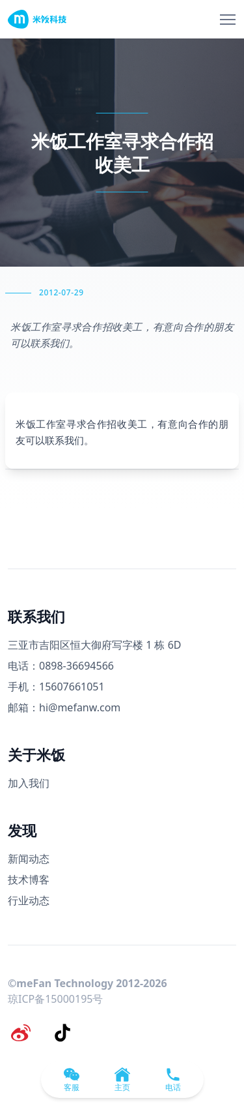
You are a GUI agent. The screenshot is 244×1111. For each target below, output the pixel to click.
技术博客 (28, 879)
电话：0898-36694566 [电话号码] (61, 666)
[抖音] (62, 1033)
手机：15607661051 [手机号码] (56, 686)
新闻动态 (28, 859)
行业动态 (28, 900)
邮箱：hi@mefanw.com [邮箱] (64, 707)
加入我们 (28, 783)
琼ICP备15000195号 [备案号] (55, 999)
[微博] (21, 1033)
